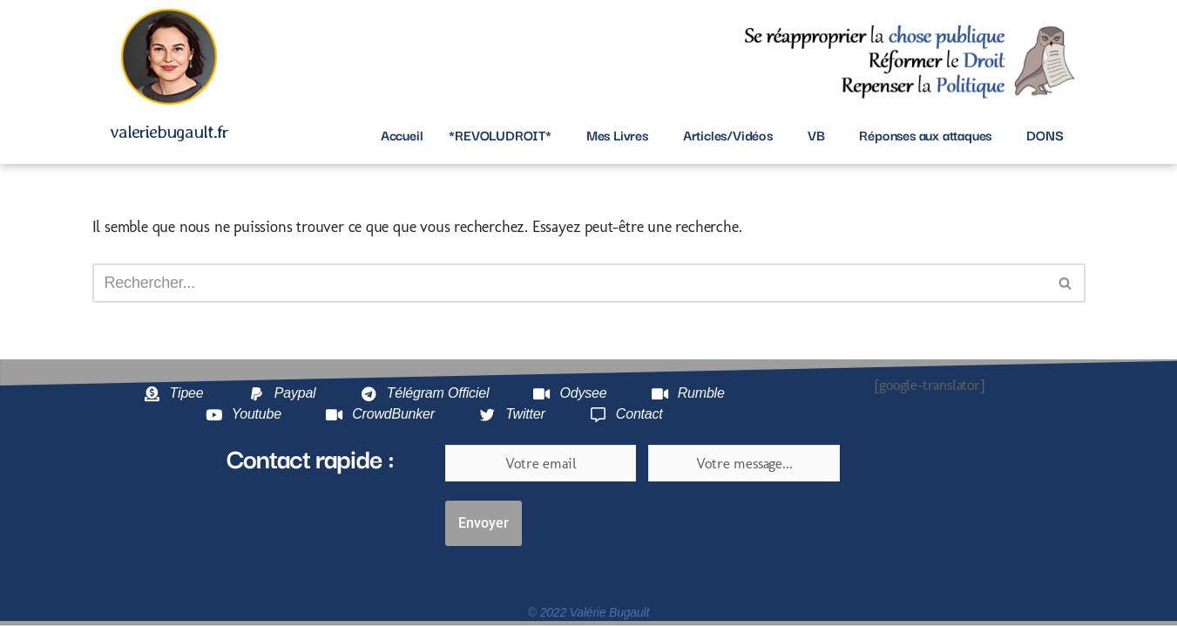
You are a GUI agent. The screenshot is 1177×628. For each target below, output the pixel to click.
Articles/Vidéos (728, 134)
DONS (1044, 134)
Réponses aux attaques (925, 134)
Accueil (402, 134)
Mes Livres (617, 134)
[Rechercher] (569, 283)
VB (816, 134)
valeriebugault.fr (169, 131)
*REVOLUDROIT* (500, 134)
